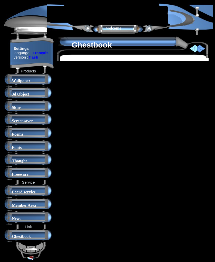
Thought (19, 161)
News (16, 219)
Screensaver (22, 121)
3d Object (20, 94)
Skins (16, 107)
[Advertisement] (107, 14)
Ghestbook (21, 236)
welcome (113, 28)
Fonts (17, 147)
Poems (17, 134)
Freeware (20, 174)
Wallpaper (21, 81)
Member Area (24, 205)
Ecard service (24, 192)
